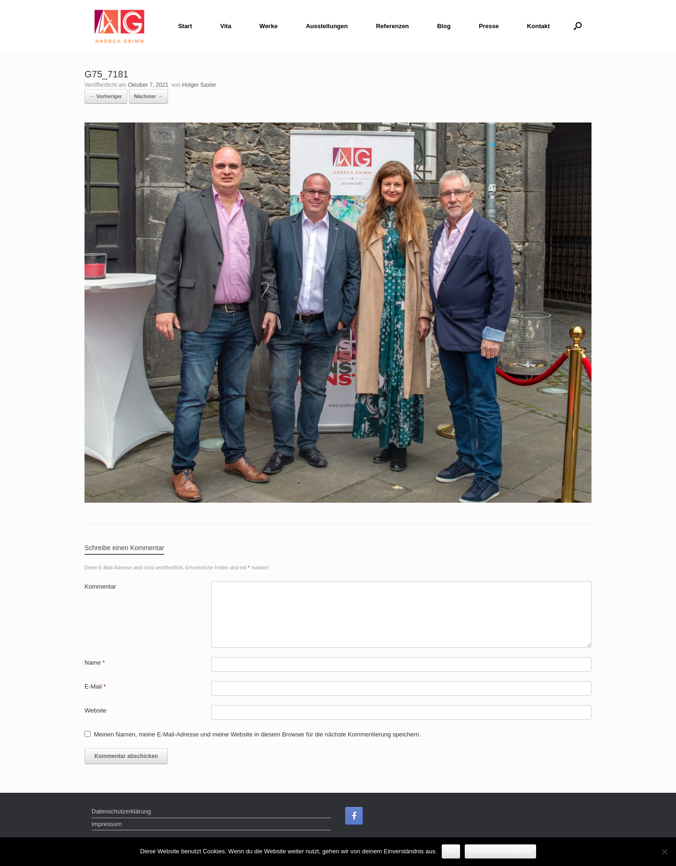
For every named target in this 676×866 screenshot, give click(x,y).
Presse (489, 26)
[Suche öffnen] (578, 26)
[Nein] (664, 851)
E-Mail (95, 686)
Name (94, 662)
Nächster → (148, 96)
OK (450, 851)
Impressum (107, 824)
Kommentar (100, 586)
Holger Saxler (199, 85)
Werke (269, 26)
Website (95, 710)
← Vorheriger (106, 96)
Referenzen (392, 26)
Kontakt (538, 26)
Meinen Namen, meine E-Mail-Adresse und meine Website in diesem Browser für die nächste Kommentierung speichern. (257, 734)
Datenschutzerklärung (121, 811)
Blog (444, 26)
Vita (225, 26)
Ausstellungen (327, 26)
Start (185, 26)
